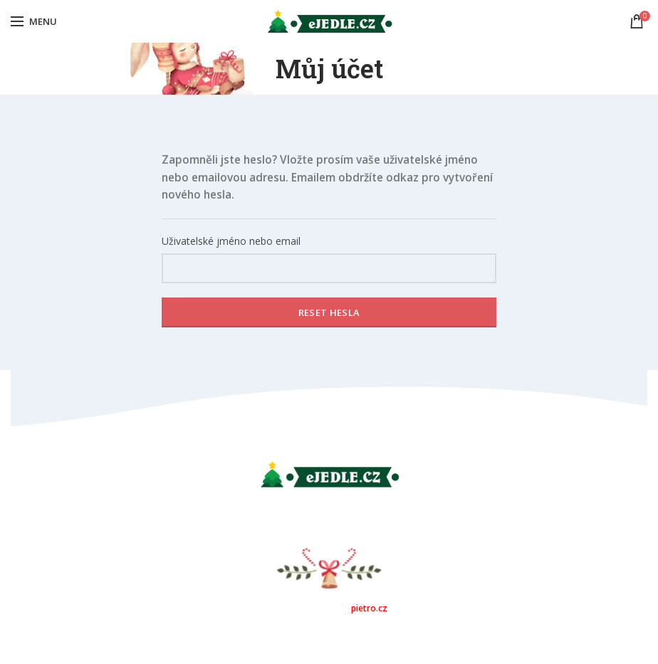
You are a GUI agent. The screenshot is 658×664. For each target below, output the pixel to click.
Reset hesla (329, 312)
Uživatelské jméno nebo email (231, 241)
